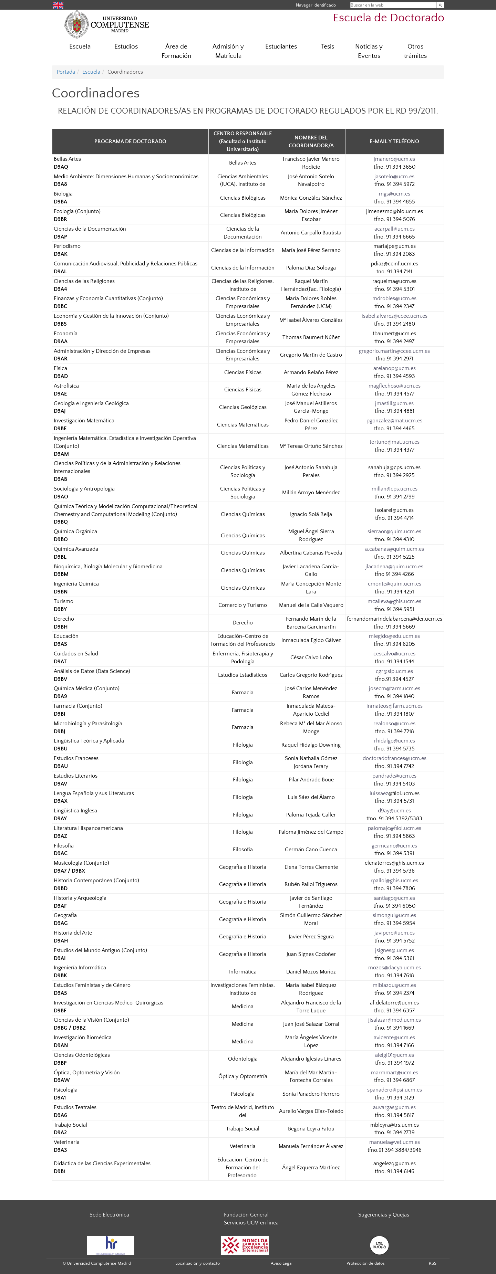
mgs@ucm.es (394, 194)
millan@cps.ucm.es (394, 489)
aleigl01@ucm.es (394, 1055)
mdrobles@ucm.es (394, 298)
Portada (66, 72)
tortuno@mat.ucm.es (395, 442)
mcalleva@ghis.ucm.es (394, 601)
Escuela (80, 46)
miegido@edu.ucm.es (394, 636)
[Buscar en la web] (440, 5)
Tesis (327, 46)
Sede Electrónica (109, 1215)
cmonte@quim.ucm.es (394, 584)
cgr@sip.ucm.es (394, 671)
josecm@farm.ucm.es (394, 688)
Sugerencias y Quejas (383, 1215)
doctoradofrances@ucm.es (394, 758)
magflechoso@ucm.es (395, 386)
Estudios (126, 46)
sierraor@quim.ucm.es (394, 531)
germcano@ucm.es (394, 846)
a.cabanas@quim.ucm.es (394, 549)
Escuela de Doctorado (388, 18)
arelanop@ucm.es (394, 368)
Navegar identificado (316, 5)
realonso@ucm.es (394, 723)
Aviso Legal (281, 1263)
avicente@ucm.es (394, 1037)
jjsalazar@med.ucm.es (394, 1020)
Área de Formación (176, 51)
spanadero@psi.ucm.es (394, 1090)
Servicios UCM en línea (251, 1223)
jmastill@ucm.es (394, 403)
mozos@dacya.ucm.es (394, 968)
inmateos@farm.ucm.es (394, 706)
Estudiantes (281, 46)
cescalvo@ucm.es (394, 654)
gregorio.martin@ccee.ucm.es (394, 351)
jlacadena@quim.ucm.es (394, 567)
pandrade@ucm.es (394, 776)
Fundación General (246, 1215)
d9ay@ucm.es (394, 811)
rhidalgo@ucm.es (394, 741)
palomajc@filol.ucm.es (394, 828)
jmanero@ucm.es (394, 159)
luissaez (379, 793)
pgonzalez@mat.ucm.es (394, 421)
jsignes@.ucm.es (394, 950)
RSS (432, 1263)
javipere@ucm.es (394, 933)
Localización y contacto (197, 1263)
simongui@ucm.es (394, 915)
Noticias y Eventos (369, 51)
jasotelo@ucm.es (394, 176)
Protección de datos (366, 1263)
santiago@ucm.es (394, 898)
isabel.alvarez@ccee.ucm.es (394, 316)
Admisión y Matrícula (228, 51)
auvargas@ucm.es (394, 1107)
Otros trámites (415, 51)
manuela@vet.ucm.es (394, 1142)
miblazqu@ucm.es (394, 985)
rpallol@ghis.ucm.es (394, 880)
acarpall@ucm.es (394, 229)
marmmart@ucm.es (394, 1073)
